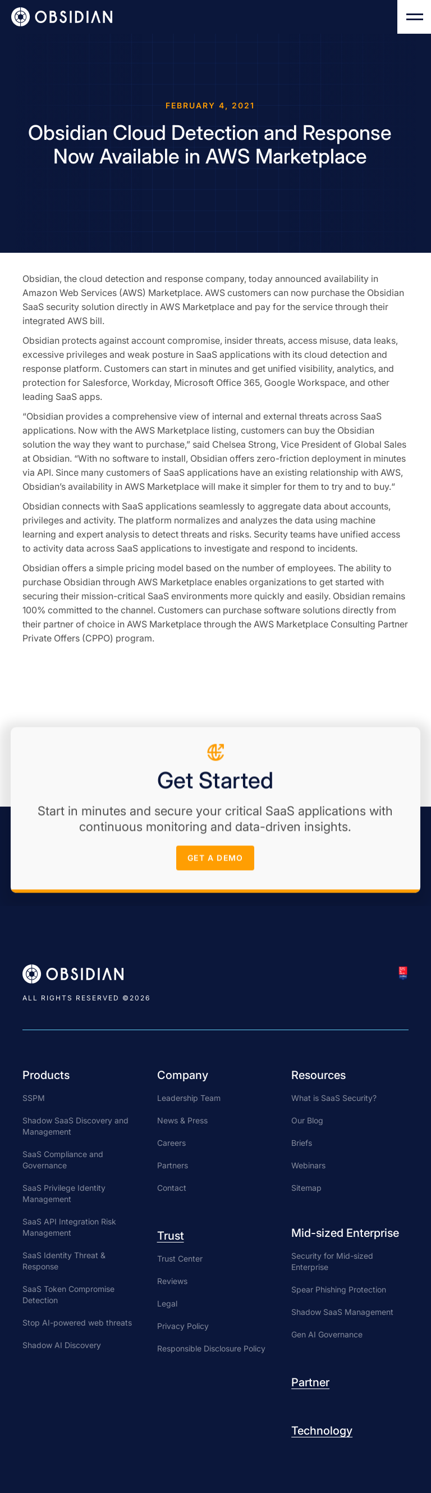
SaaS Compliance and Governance (62, 1159)
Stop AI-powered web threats (77, 1322)
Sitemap (306, 1187)
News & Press (182, 1120)
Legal (167, 1303)
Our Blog (307, 1120)
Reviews (172, 1281)
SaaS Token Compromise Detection (68, 1294)
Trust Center (180, 1258)
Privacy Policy (183, 1326)
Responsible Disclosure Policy (211, 1348)
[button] (414, 17)
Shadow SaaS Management (342, 1312)
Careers (171, 1143)
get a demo (216, 861)
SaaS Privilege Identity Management (64, 1193)
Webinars (308, 1165)
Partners (172, 1165)
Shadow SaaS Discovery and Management (75, 1126)
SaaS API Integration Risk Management (69, 1227)
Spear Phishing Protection (338, 1289)
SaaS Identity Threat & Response (64, 1260)
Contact (171, 1187)
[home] (61, 16)
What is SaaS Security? (334, 1098)
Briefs (301, 1143)
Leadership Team (189, 1098)
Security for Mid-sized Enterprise (332, 1261)
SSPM (33, 1098)
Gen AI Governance (327, 1334)
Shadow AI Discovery (61, 1345)
